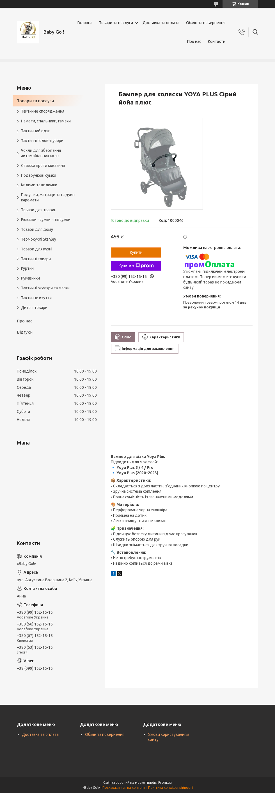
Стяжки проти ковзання (43, 165)
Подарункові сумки (38, 175)
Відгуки (25, 332)
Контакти (216, 41)
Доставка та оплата (161, 22)
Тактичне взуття (36, 298)
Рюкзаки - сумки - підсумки (45, 219)
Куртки (27, 268)
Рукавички (30, 278)
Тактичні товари (36, 259)
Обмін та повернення (205, 22)
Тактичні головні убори (42, 140)
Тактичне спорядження (42, 111)
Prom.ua (165, 782)
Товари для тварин (38, 210)
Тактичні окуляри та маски (45, 288)
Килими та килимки (39, 185)
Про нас (194, 41)
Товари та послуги (116, 22)
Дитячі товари (34, 307)
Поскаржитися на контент (124, 787)
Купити (136, 252)
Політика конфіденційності (170, 787)
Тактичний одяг (35, 131)
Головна (84, 22)
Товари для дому (37, 229)
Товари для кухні (36, 249)
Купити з (135, 265)
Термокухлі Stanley (38, 239)
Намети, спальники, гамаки (46, 121)
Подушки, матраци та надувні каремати (48, 197)
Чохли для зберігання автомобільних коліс (41, 153)
